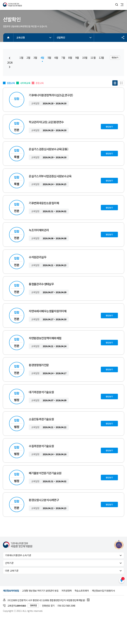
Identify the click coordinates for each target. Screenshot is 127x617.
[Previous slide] (9, 58)
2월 (28, 57)
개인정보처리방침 (11, 590)
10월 (84, 57)
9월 (77, 57)
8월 (70, 57)
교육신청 (34, 37)
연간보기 (115, 57)
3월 (35, 57)
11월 (93, 57)
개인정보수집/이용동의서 (103, 590)
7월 (63, 57)
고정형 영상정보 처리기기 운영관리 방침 (40, 590)
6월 (56, 57)
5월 (49, 57)
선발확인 (74, 37)
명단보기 (109, 126)
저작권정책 (66, 590)
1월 (21, 57)
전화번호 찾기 (48, 605)
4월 (42, 57)
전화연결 (33, 605)
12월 (101, 57)
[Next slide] (9, 67)
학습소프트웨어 (82, 590)
